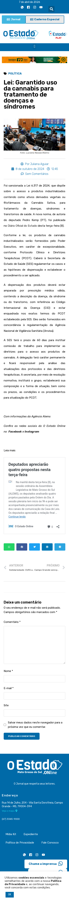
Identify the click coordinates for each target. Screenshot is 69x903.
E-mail (9, 688)
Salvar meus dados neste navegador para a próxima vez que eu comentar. (35, 725)
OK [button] (9, 894)
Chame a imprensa (46, 863)
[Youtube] (41, 7)
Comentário (12, 622)
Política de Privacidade (20, 842)
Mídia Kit (11, 834)
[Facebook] (28, 7)
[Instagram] (34, 7)
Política (15, 73)
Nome (8, 671)
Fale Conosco (50, 842)
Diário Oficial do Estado (22, 225)
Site (6, 705)
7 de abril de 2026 (29, 2)
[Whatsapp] (22, 7)
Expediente (31, 834)
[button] (51, 9)
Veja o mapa (9, 811)
